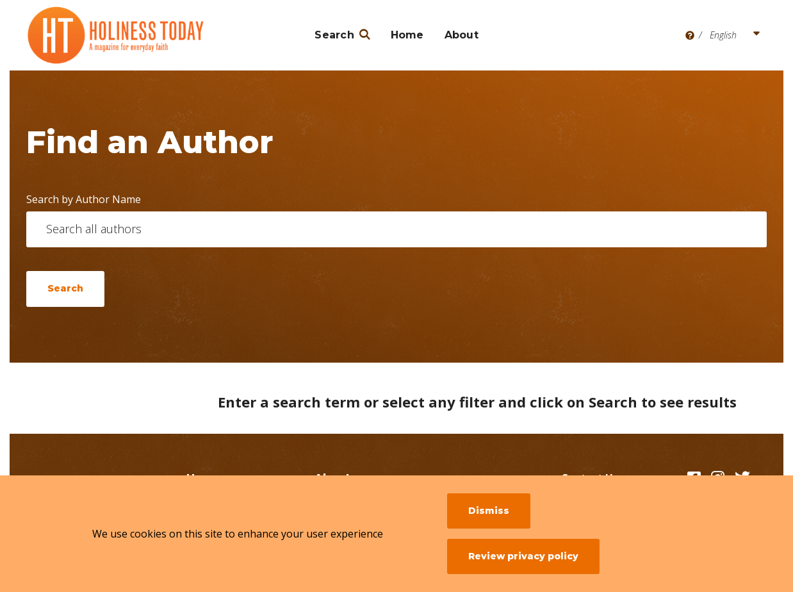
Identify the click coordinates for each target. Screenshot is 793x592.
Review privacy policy (523, 556)
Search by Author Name (83, 199)
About (461, 35)
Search (334, 35)
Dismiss (488, 510)
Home (407, 35)
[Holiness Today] (116, 35)
